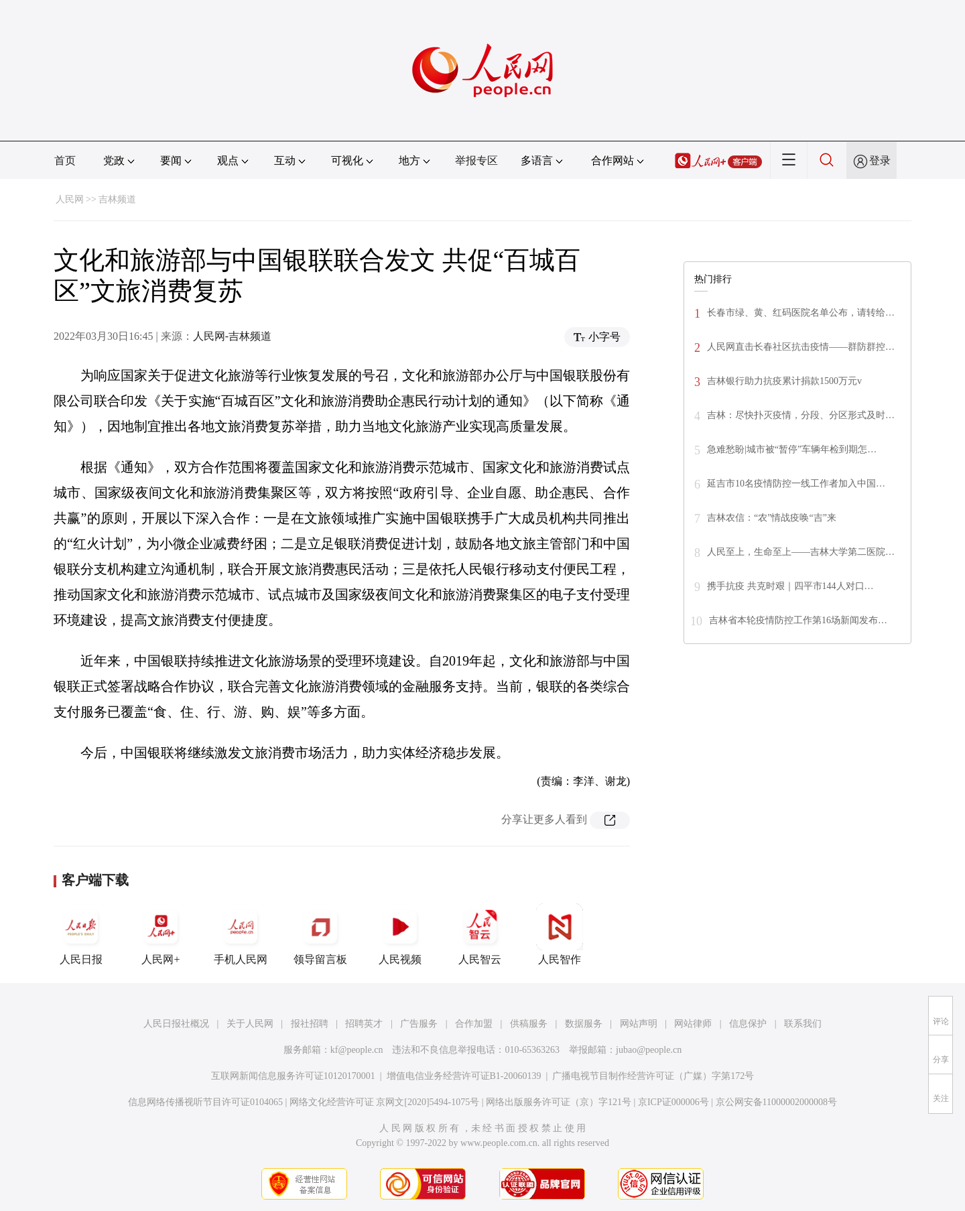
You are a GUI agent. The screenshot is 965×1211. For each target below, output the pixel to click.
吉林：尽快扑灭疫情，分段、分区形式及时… (801, 415)
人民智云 (479, 934)
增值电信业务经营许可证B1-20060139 (464, 1076)
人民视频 (400, 934)
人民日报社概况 (176, 1024)
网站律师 (693, 1024)
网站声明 (638, 1024)
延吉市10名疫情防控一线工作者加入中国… (796, 484)
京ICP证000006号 (673, 1102)
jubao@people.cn (649, 1050)
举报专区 (476, 160)
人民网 (70, 199)
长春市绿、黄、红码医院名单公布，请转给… (801, 313)
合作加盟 (474, 1024)
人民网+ (160, 934)
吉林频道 (117, 199)
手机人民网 (240, 934)
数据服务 (583, 1024)
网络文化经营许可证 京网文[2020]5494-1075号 (385, 1102)
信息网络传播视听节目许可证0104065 (205, 1102)
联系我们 (803, 1024)
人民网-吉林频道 (232, 336)
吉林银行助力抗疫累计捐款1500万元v (784, 381)
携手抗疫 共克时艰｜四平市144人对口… (790, 586)
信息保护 (748, 1024)
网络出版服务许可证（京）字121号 (558, 1102)
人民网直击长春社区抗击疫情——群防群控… (801, 347)
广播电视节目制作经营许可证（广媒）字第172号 (653, 1076)
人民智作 (559, 934)
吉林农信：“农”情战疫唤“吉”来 (771, 518)
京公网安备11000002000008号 (776, 1102)
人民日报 (81, 934)
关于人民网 (250, 1024)
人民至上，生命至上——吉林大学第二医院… (801, 552)
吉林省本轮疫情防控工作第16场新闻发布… (798, 620)
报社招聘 (309, 1024)
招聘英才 (364, 1024)
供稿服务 (529, 1024)
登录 (880, 160)
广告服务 (419, 1024)
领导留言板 (320, 934)
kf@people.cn (356, 1050)
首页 (65, 160)
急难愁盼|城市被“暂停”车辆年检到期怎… (792, 449)
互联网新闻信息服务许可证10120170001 (293, 1076)
